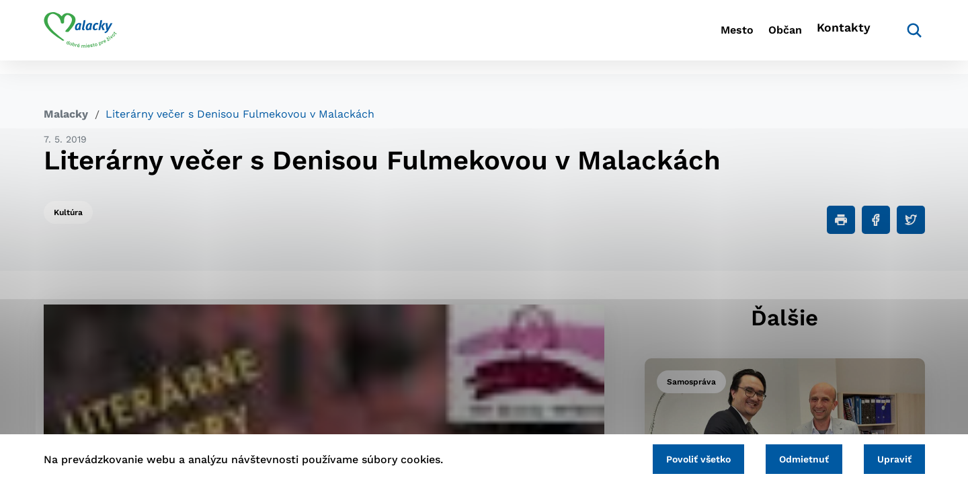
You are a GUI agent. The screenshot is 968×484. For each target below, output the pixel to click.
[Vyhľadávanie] (905, 37)
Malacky (66, 114)
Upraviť (889, 457)
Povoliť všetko (671, 457)
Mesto (698, 37)
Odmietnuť (788, 457)
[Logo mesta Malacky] (80, 37)
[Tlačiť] (841, 220)
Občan (765, 37)
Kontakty (840, 37)
